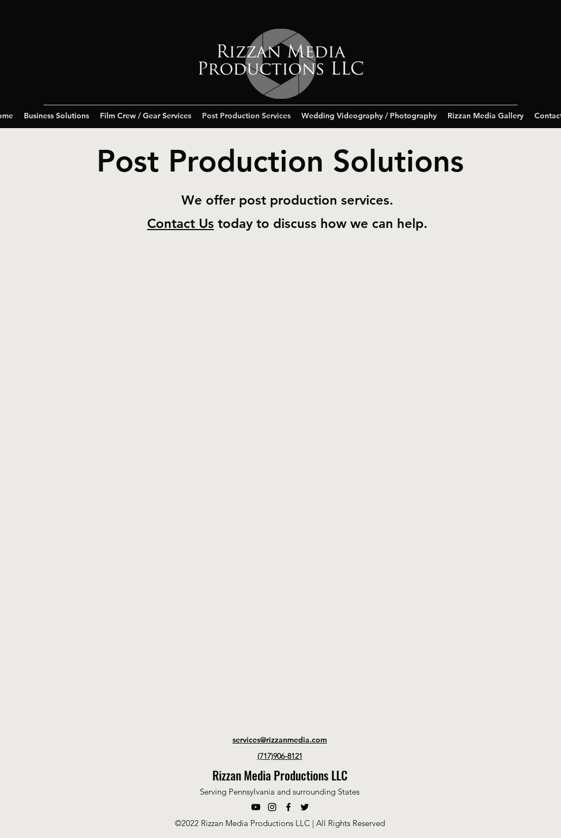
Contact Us (180, 223)
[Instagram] (272, 807)
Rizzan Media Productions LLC (280, 775)
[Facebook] (288, 807)
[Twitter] (304, 807)
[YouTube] (255, 807)
